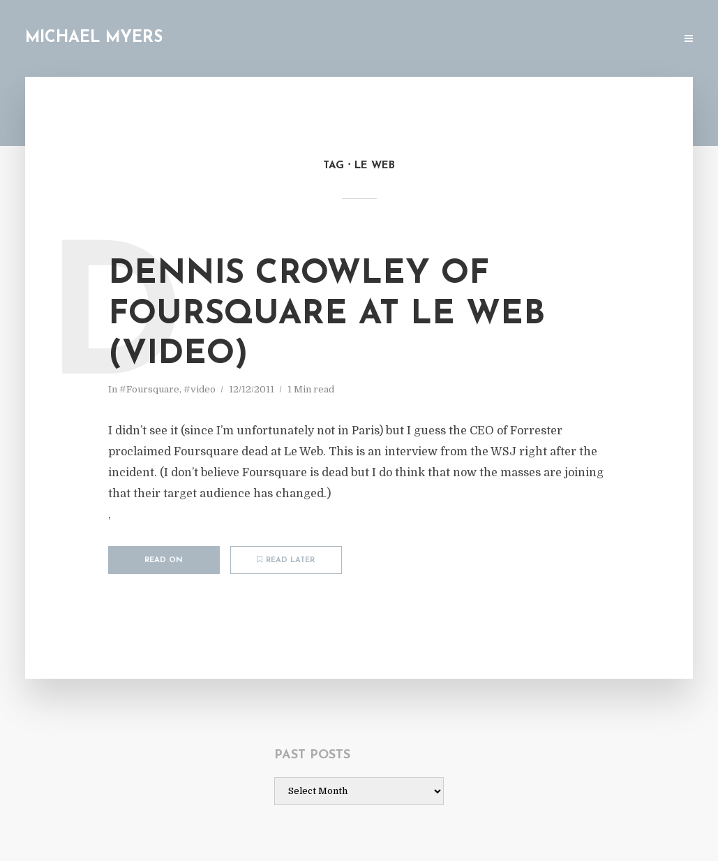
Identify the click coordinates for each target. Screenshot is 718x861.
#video (200, 389)
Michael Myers (94, 38)
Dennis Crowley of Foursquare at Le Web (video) (326, 314)
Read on (163, 560)
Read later (286, 560)
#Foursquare (149, 389)
